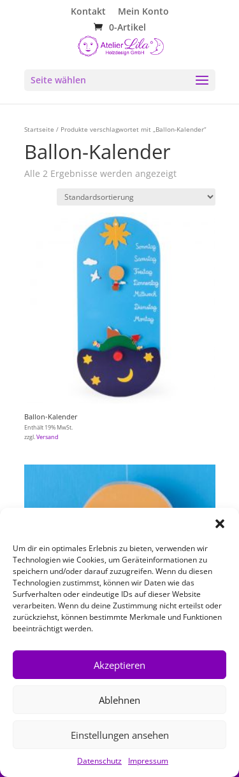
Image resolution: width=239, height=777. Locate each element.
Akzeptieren (119, 665)
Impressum (148, 760)
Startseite (39, 129)
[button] (220, 523)
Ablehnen (119, 700)
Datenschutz (99, 760)
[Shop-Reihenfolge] (136, 197)
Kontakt (88, 12)
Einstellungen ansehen (120, 735)
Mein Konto (143, 12)
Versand (47, 437)
